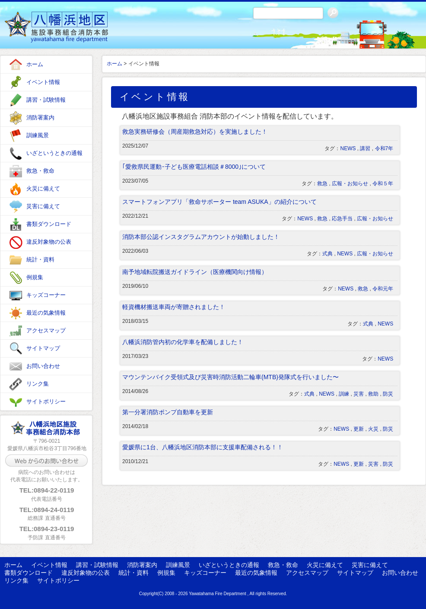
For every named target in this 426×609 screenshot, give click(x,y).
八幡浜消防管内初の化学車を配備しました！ (182, 341)
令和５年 (382, 183)
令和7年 (384, 148)
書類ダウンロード (48, 224)
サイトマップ (43, 348)
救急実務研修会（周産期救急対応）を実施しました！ (194, 131)
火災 (373, 429)
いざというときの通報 (54, 153)
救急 (322, 183)
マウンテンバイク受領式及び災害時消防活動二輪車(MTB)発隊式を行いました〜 (230, 377)
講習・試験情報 (46, 100)
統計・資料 (40, 259)
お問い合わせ (43, 366)
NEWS (348, 148)
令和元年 (382, 289)
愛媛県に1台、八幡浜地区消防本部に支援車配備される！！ (202, 447)
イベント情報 (43, 82)
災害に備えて (43, 206)
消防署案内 (40, 117)
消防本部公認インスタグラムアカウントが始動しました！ (201, 236)
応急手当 (342, 219)
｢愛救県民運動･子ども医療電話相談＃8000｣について (194, 166)
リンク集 (37, 383)
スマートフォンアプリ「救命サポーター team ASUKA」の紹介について (219, 201)
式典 (327, 254)
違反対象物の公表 (48, 241)
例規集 (34, 277)
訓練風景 (37, 135)
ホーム (34, 64)
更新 (358, 429)
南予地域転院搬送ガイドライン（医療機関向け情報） (194, 271)
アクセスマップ (46, 330)
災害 (358, 394)
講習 (365, 148)
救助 (373, 394)
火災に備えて (43, 188)
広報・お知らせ (350, 183)
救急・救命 (40, 171)
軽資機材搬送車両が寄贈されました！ (173, 306)
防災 (388, 394)
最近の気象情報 (46, 312)
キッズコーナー (46, 295)
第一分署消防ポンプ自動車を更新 (167, 412)
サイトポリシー (46, 401)
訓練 (344, 394)
